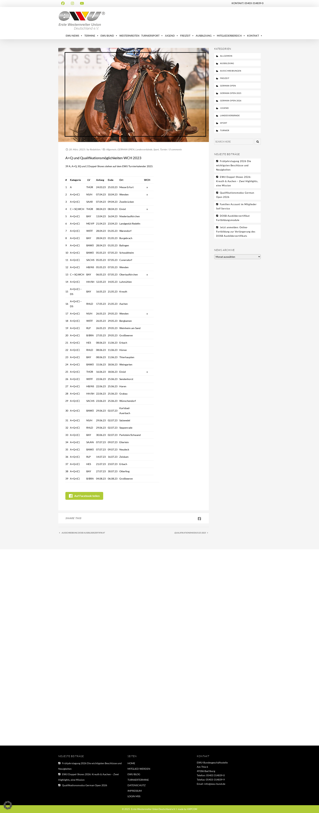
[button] (8, 805)
